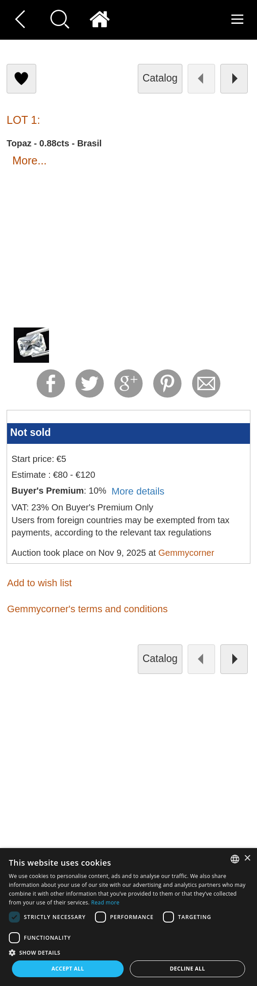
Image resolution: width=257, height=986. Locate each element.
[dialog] (128, 917)
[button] (128, 952)
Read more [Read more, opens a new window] (105, 902)
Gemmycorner (186, 553)
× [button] (247, 858)
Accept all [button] (68, 968)
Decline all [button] (187, 968)
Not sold (30, 432)
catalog (160, 78)
